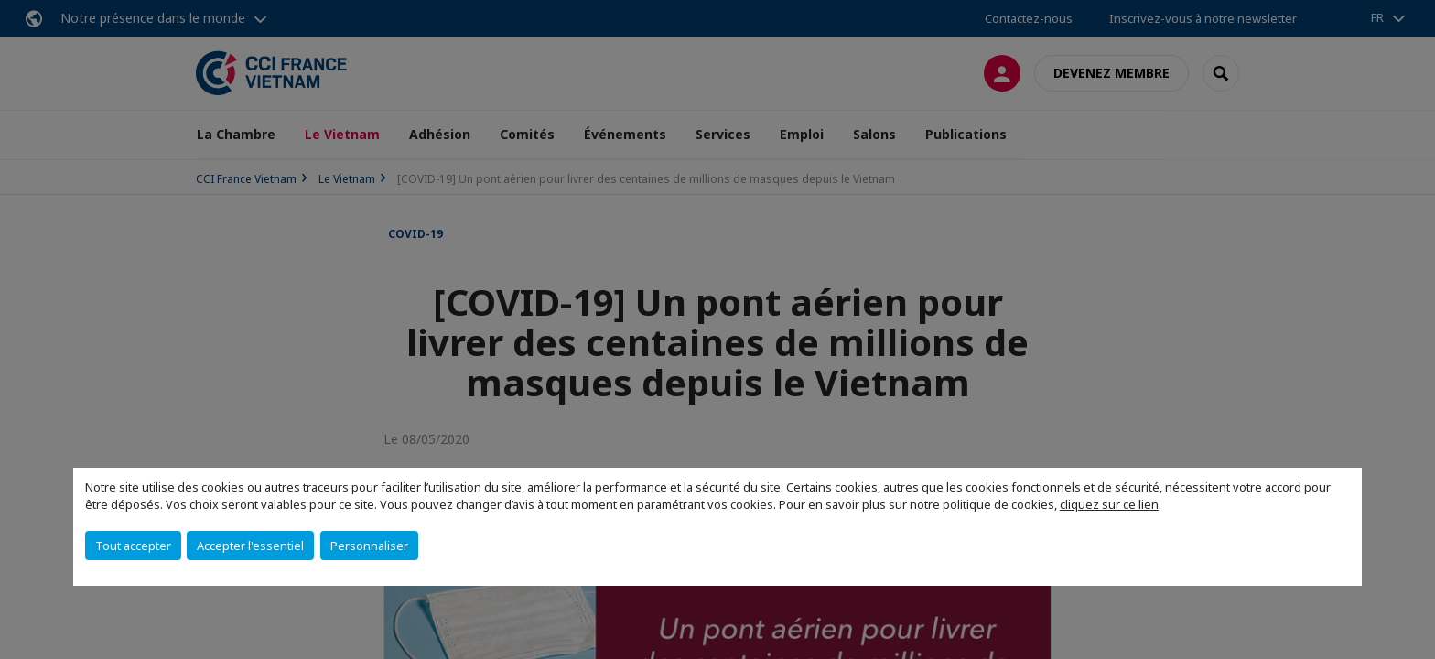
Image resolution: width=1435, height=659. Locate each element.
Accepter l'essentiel (250, 545)
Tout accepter (133, 545)
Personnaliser (369, 545)
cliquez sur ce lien (1109, 504)
